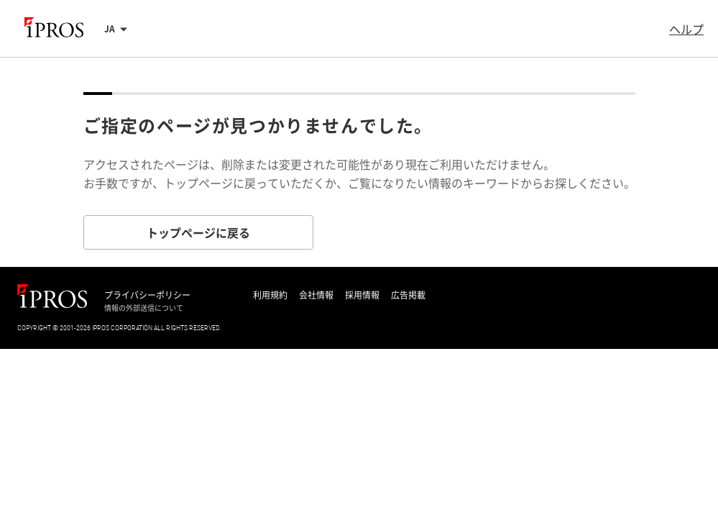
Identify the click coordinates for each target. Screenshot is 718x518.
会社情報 (316, 295)
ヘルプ (686, 28)
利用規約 (270, 295)
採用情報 (362, 295)
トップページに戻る (198, 232)
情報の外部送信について (143, 308)
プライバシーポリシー (147, 295)
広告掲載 (408, 295)
